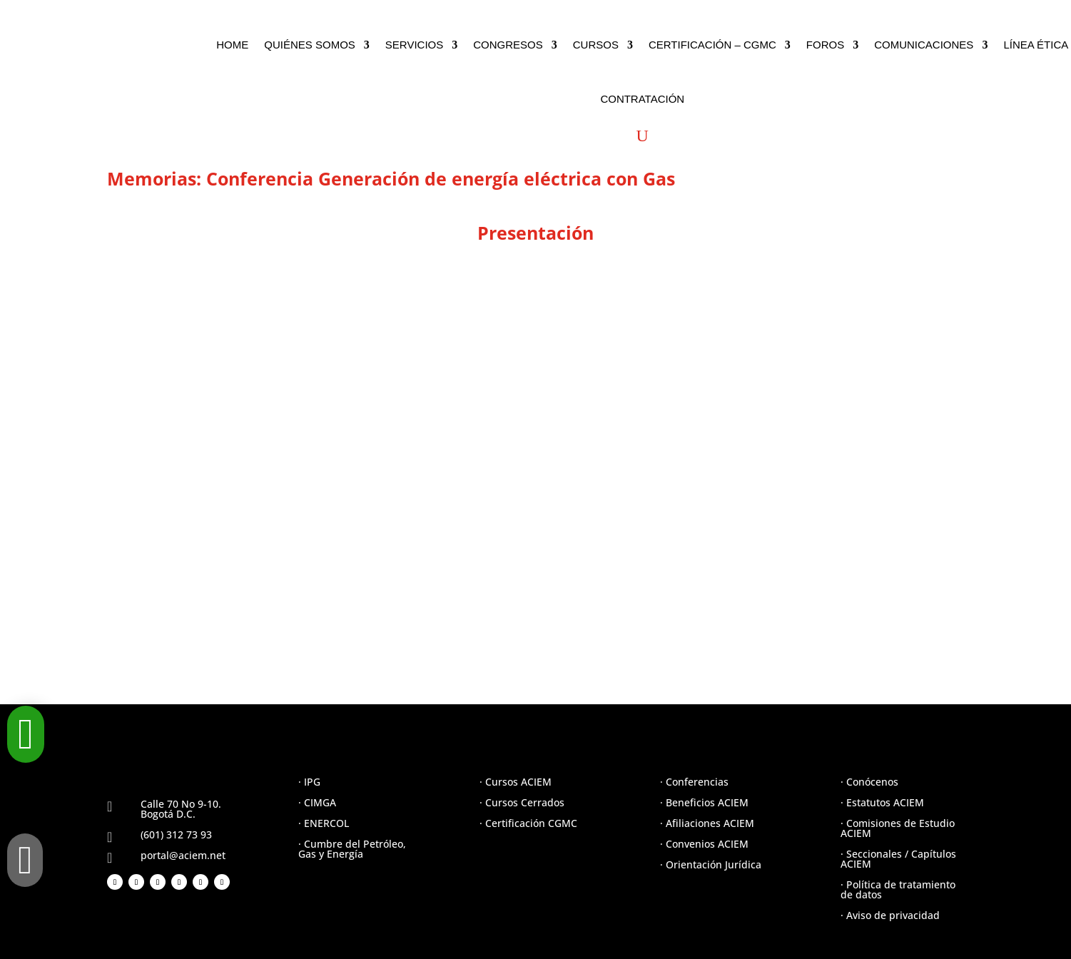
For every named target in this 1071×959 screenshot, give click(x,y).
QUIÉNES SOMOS (309, 45)
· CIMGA (317, 802)
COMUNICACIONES (923, 45)
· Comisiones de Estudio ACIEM (898, 828)
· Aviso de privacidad (890, 915)
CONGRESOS (508, 45)
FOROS (825, 45)
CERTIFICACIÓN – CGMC (712, 45)
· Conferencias (694, 781)
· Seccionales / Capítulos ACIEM (898, 859)
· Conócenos (869, 781)
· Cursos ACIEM (515, 781)
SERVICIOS (414, 45)
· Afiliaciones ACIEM (707, 823)
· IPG (309, 781)
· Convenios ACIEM (704, 844)
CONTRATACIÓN (642, 99)
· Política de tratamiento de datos (898, 889)
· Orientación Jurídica (710, 864)
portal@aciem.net (183, 855)
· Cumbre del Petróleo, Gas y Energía (352, 849)
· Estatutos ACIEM (882, 802)
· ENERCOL (323, 823)
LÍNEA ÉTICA (1035, 45)
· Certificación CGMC (528, 823)
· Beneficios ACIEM (704, 802)
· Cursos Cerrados (521, 802)
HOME (232, 45)
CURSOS (596, 45)
